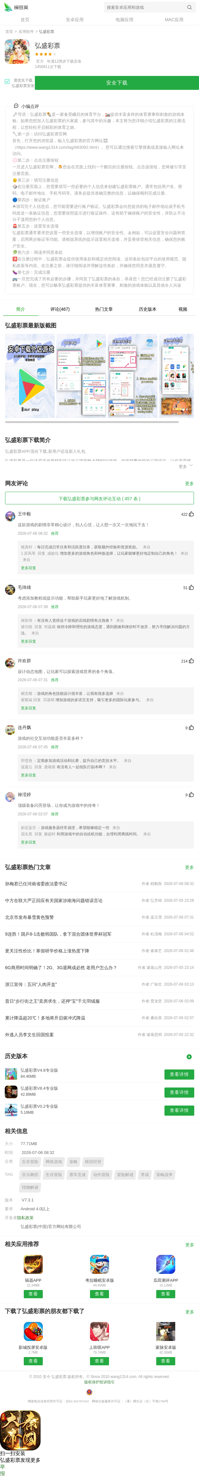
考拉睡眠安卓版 (99, 1280)
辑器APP (33, 1280)
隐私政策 (25, 1217)
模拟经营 (93, 1161)
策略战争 (164, 1174)
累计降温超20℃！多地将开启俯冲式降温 (45, 1017)
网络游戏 (54, 1161)
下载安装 (73, 61)
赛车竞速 (77, 1174)
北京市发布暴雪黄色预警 (29, 917)
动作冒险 (101, 1174)
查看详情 (179, 1074)
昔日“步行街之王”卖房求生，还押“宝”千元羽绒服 (52, 1001)
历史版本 (148, 309)
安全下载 (117, 82)
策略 (73, 1161)
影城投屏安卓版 (33, 1347)
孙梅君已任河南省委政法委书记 (36, 883)
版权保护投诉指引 (99, 1382)
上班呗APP (99, 1347)
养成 (145, 1174)
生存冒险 (30, 1161)
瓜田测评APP (165, 1280)
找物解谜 (30, 1187)
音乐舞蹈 (30, 1174)
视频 (182, 309)
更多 (186, 465)
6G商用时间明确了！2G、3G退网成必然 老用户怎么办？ (61, 967)
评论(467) (60, 309)
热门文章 (104, 309)
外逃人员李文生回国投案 (29, 1034)
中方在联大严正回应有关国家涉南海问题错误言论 (54, 900)
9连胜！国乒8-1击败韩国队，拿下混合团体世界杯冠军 (58, 934)
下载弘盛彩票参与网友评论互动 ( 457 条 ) (99, 498)
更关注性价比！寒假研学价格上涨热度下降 (47, 950)
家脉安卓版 (166, 1347)
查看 (33, 1293)
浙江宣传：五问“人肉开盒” (31, 984)
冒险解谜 (125, 1174)
